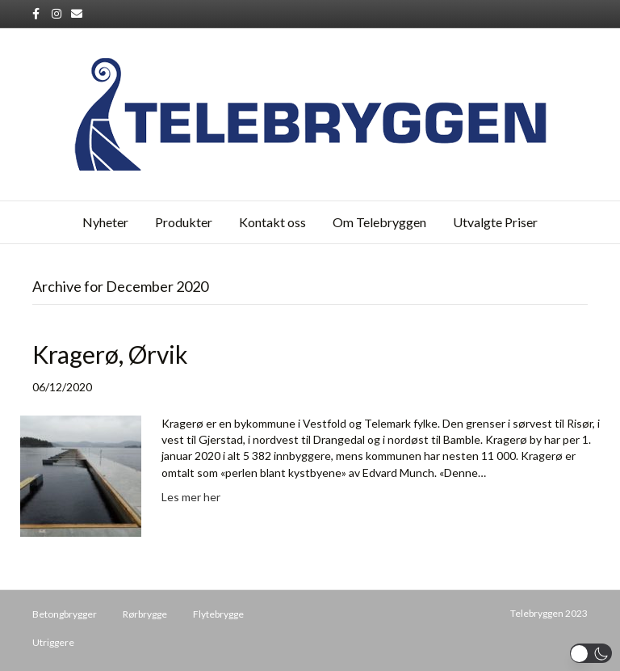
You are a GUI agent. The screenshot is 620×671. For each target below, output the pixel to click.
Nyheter (105, 222)
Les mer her (190, 497)
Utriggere (53, 642)
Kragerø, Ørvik (110, 354)
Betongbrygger (64, 614)
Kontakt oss (272, 222)
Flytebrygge (218, 614)
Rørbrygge (145, 614)
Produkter (183, 222)
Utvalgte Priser (495, 222)
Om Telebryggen (379, 222)
